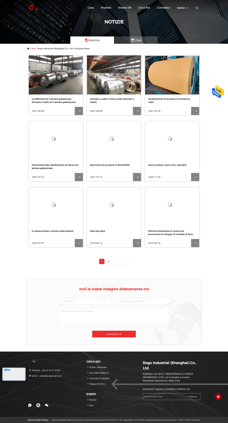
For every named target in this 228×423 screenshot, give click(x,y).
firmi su (192, 396)
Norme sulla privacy (38, 420)
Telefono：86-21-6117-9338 (44, 370)
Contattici (163, 7)
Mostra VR (124, 7)
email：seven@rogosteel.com (45, 376)
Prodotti (106, 7)
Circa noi (144, 7)
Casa (91, 7)
